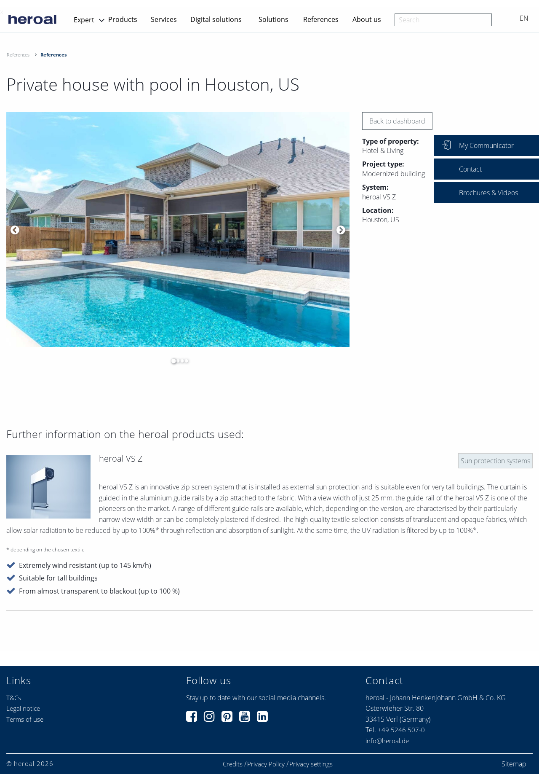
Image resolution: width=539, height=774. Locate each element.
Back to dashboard (397, 121)
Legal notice (23, 708)
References (321, 19)
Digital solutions (216, 19)
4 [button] (184, 361)
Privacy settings (311, 764)
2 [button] (175, 361)
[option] (178, 229)
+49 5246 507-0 (401, 730)
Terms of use (24, 719)
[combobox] (443, 19)
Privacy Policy (266, 764)
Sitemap (514, 764)
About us (366, 19)
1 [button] (171, 361)
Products (122, 19)
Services (164, 19)
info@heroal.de (387, 740)
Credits (233, 764)
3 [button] (180, 361)
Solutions (273, 19)
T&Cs (13, 697)
